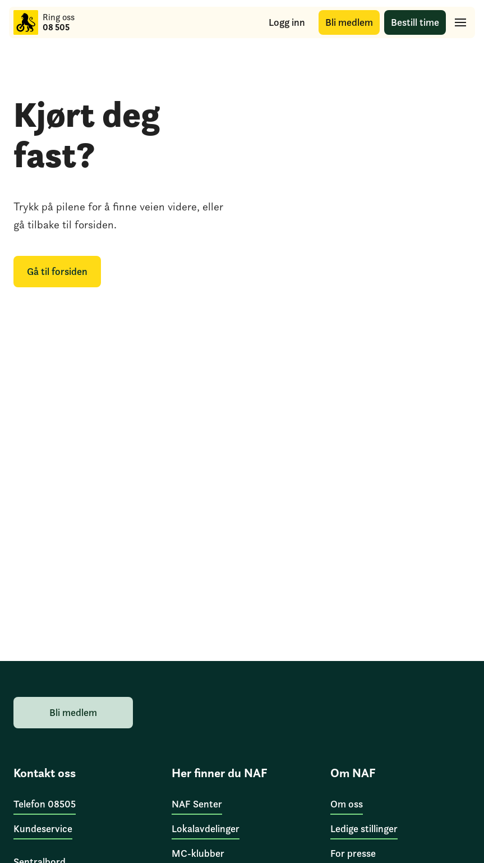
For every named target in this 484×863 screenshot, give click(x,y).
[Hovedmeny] (460, 22)
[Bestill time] (415, 22)
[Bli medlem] (349, 22)
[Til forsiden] (25, 22)
